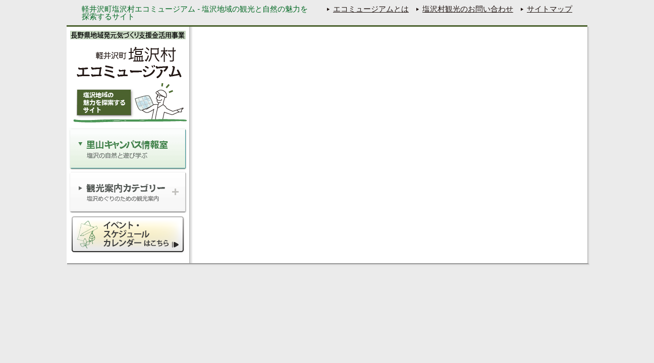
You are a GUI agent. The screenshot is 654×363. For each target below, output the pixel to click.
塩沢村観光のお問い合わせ (467, 9)
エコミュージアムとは (371, 9)
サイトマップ (549, 9)
